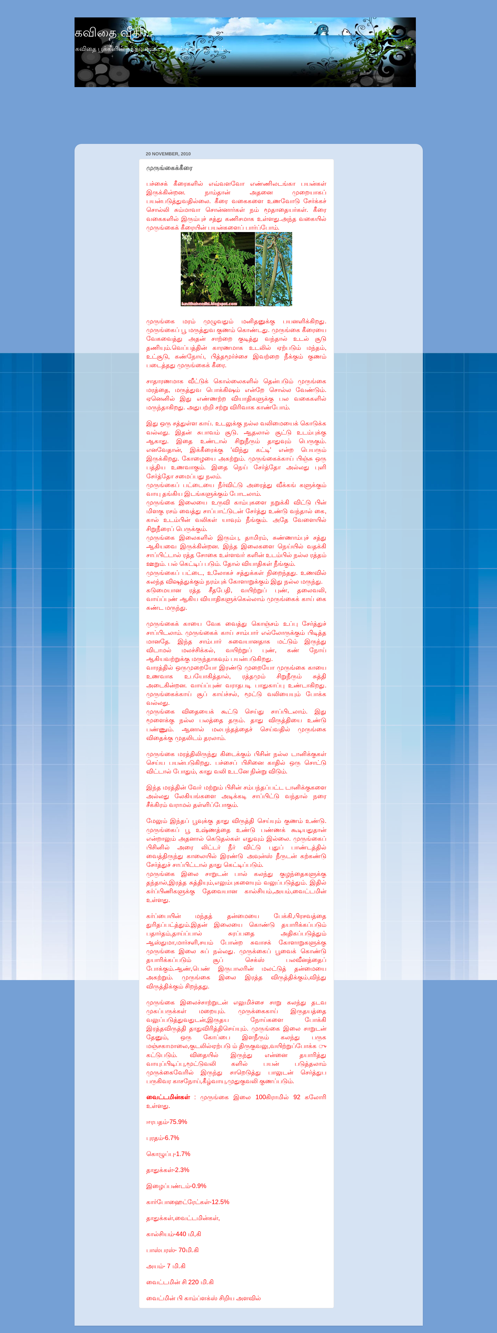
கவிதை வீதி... (114, 32)
